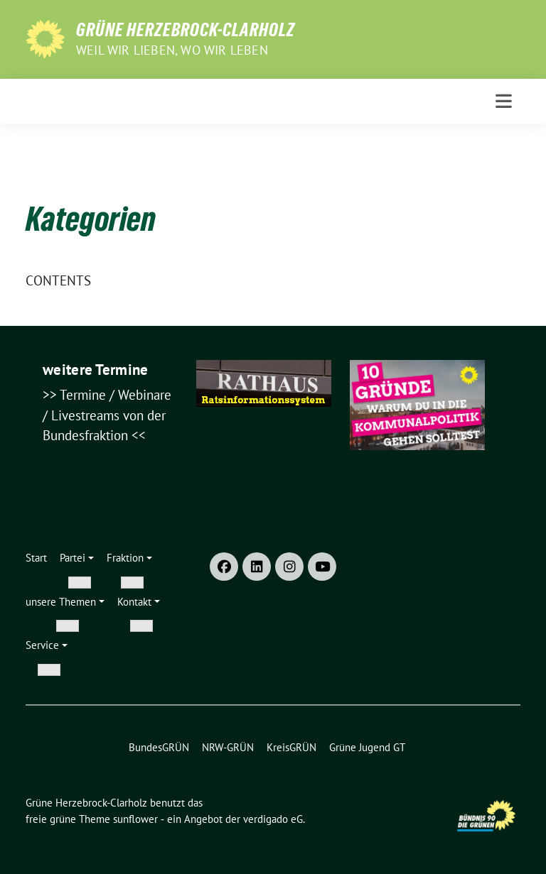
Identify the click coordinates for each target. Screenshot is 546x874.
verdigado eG (273, 819)
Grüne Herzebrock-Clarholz (185, 29)
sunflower (135, 819)
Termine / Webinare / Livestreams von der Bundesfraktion (107, 415)
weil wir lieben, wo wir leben (172, 50)
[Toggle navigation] (503, 101)
